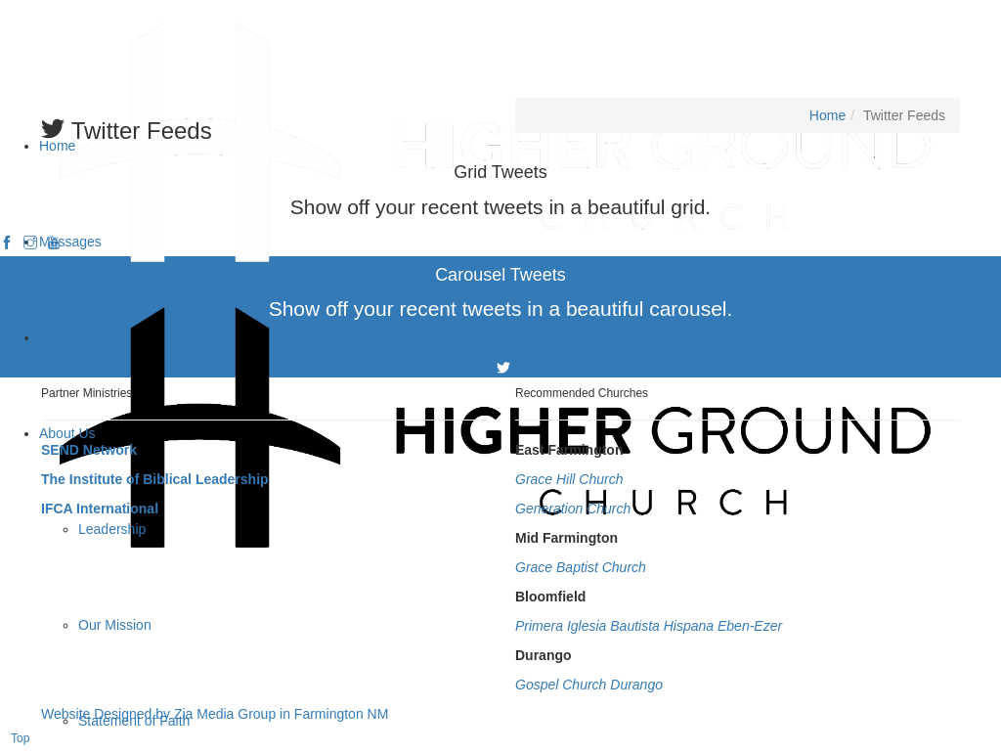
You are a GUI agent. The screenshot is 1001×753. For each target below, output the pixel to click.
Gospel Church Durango (589, 684)
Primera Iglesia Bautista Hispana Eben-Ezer (648, 626)
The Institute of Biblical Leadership (155, 479)
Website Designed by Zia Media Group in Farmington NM (214, 714)
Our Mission (115, 625)
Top (20, 738)
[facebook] (7, 243)
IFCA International (99, 508)
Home (827, 115)
